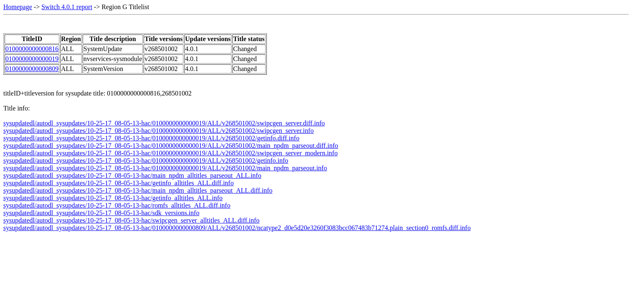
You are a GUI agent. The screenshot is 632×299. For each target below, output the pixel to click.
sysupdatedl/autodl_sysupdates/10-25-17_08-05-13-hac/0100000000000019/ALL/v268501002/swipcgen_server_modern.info (170, 153)
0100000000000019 (32, 58)
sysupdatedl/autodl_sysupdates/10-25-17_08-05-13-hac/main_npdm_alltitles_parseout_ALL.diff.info (137, 190)
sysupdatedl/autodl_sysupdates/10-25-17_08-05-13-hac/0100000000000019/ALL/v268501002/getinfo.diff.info (151, 138)
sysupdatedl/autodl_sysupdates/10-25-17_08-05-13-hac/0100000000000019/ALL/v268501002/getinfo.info (145, 160)
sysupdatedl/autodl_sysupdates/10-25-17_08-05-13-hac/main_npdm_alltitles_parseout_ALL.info (132, 175)
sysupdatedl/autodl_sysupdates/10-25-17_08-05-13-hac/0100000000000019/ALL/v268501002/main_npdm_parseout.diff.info (170, 145)
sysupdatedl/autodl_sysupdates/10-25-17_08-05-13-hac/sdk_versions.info (101, 212)
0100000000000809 (32, 68)
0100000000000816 (32, 48)
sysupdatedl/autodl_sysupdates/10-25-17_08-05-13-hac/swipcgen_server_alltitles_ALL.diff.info (131, 220)
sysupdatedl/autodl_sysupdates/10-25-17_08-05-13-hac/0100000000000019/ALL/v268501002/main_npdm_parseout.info (165, 168)
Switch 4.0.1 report (67, 6)
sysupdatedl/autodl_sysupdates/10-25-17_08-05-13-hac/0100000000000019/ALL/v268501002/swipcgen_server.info (158, 130)
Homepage (17, 6)
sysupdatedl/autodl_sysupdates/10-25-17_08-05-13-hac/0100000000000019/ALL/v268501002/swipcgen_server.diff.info (164, 123)
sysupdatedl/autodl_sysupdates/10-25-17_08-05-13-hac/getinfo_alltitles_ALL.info (112, 197)
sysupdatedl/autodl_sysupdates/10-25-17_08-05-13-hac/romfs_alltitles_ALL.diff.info (116, 205)
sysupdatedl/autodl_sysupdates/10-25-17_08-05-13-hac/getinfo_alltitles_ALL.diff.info (118, 182)
